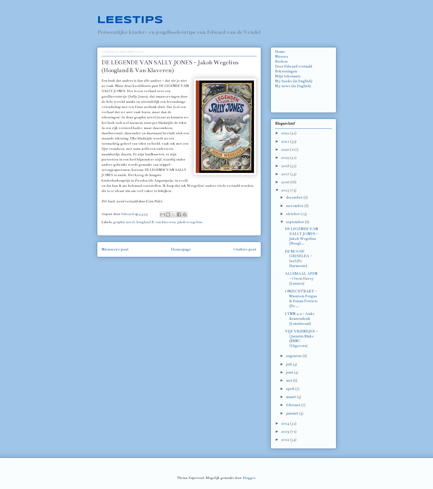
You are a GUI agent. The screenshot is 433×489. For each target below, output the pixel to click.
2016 (285, 182)
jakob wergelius (189, 222)
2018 (285, 166)
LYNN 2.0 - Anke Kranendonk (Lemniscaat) (299, 318)
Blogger (249, 478)
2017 (285, 174)
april (290, 389)
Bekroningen (286, 71)
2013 (285, 431)
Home (280, 51)
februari (293, 405)
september (295, 222)
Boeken (281, 61)
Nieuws (281, 56)
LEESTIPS (130, 20)
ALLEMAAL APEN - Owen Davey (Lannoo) (301, 278)
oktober (293, 214)
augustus (294, 356)
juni (290, 372)
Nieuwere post (115, 249)
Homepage (181, 249)
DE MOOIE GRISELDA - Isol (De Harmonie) (298, 258)
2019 (285, 157)
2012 (285, 439)
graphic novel (123, 222)
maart (291, 397)
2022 (285, 133)
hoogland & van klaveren (156, 222)
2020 (285, 149)
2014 (285, 423)
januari (292, 413)
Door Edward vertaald (293, 66)
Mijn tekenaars (288, 76)
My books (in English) (293, 81)
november (295, 206)
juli (289, 364)
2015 (285, 190)
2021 (285, 141)
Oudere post (245, 249)
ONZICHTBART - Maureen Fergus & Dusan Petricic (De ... (301, 298)
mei (289, 380)
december (294, 197)
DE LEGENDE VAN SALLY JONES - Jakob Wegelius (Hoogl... (301, 236)
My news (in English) (293, 86)
